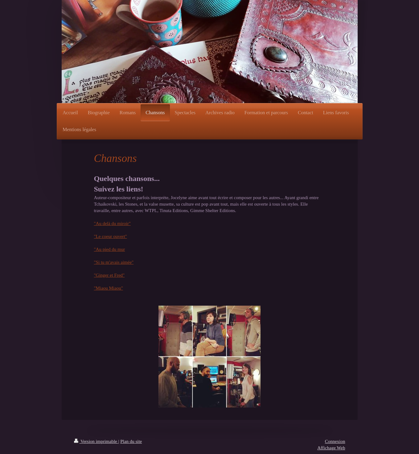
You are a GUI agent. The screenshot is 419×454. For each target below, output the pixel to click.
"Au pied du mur (109, 249)
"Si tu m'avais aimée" (114, 262)
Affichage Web (331, 447)
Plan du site (131, 441)
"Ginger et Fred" (109, 275)
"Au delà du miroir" (112, 223)
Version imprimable (96, 441)
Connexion (335, 441)
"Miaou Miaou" (108, 288)
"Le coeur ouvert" (110, 236)
